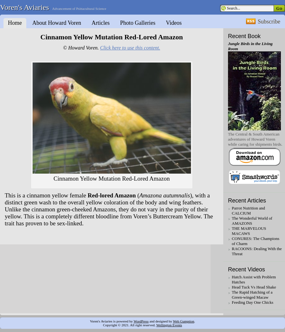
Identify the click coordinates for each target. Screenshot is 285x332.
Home (15, 23)
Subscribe (269, 21)
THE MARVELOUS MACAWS (249, 231)
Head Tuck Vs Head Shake (254, 287)
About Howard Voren (56, 23)
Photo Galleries (137, 23)
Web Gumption (183, 321)
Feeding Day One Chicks (252, 302)
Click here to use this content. (130, 47)
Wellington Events (169, 325)
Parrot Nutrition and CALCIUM (248, 211)
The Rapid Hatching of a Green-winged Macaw (252, 295)
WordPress (141, 321)
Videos (174, 23)
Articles (101, 23)
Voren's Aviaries (24, 7)
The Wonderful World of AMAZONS (252, 221)
